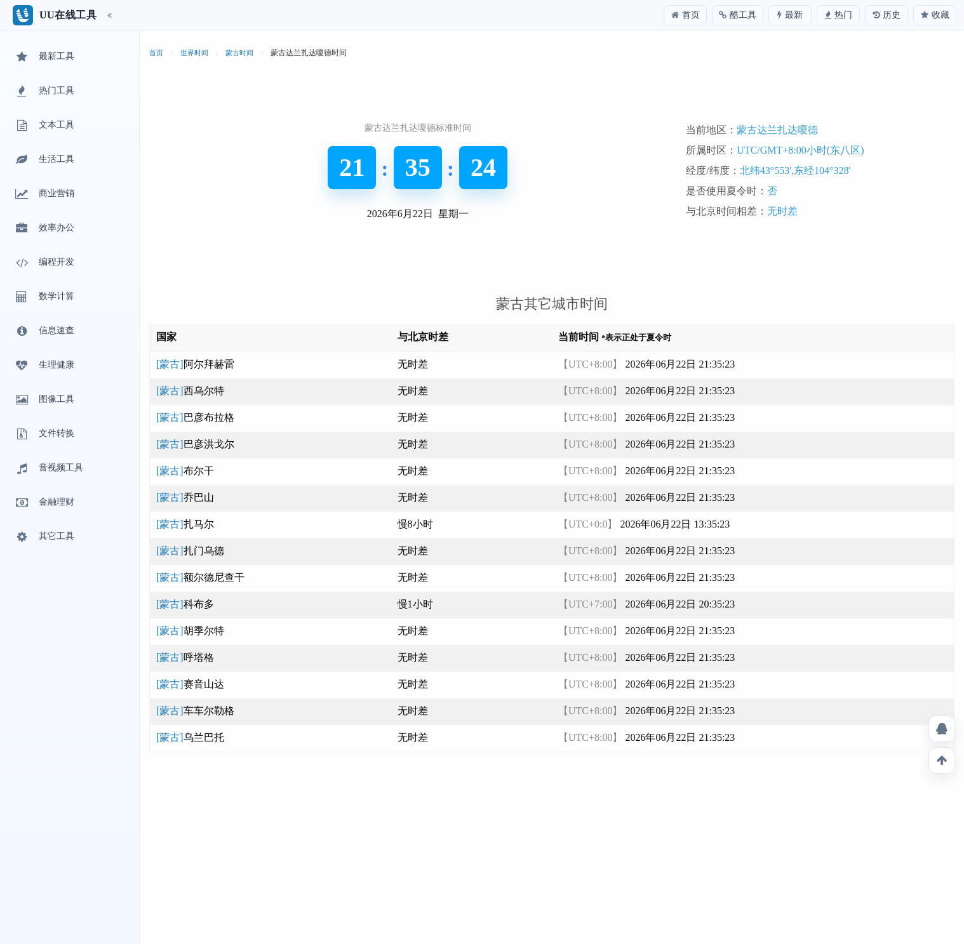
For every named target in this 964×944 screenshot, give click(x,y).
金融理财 (43, 503)
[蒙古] (195, 364)
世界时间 (194, 53)
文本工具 (43, 125)
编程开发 (43, 263)
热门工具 (43, 91)
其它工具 (43, 537)
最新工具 (43, 57)
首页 (156, 53)
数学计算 (43, 297)
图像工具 (43, 400)
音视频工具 (48, 468)
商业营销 (43, 194)
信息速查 (43, 331)
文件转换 (43, 434)
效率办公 (43, 228)
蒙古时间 (239, 53)
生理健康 (43, 365)
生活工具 (43, 160)
